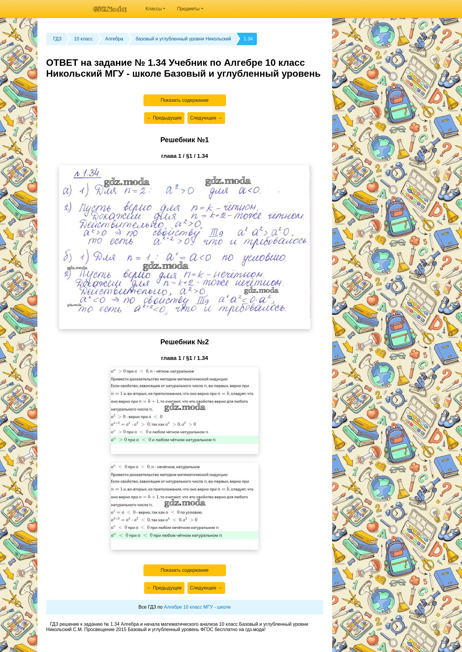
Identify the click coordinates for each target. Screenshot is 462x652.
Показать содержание (185, 100)
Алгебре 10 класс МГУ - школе (197, 607)
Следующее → (206, 117)
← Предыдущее (164, 117)
